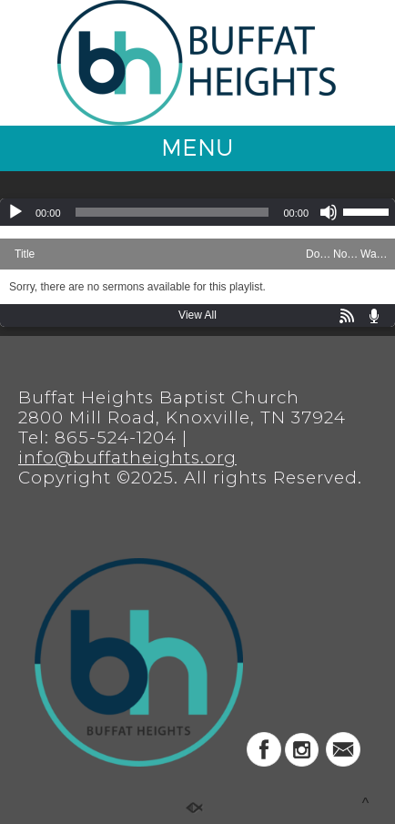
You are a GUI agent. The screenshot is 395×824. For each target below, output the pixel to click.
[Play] (15, 212)
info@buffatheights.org (127, 457)
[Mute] (328, 212)
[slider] (172, 212)
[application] (197, 212)
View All (197, 315)
